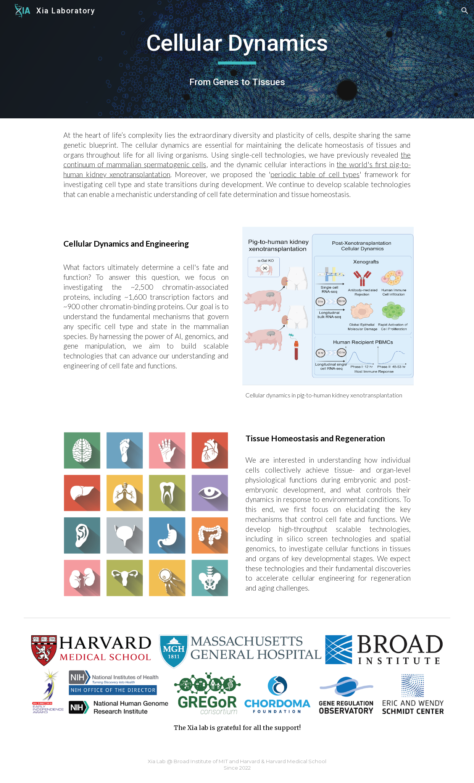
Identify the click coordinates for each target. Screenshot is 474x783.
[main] (237, 46)
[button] (465, 11)
